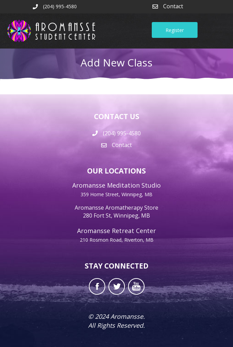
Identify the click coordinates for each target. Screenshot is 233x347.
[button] (175, 30)
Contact (173, 6)
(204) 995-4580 (122, 133)
